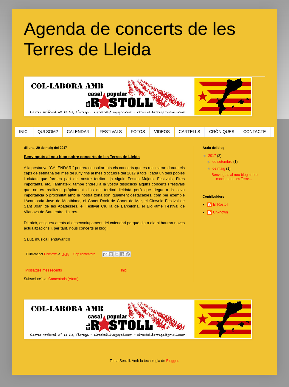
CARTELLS (189, 131)
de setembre (222, 162)
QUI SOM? (48, 131)
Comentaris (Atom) (63, 279)
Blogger (172, 361)
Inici (124, 270)
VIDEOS (162, 131)
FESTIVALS (111, 131)
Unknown (220, 212)
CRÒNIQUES (221, 131)
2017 (212, 156)
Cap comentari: (84, 254)
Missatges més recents (43, 270)
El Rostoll (220, 204)
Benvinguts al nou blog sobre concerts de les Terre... (235, 177)
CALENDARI (79, 131)
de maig (219, 168)
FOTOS (138, 131)
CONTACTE (254, 131)
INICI (24, 131)
